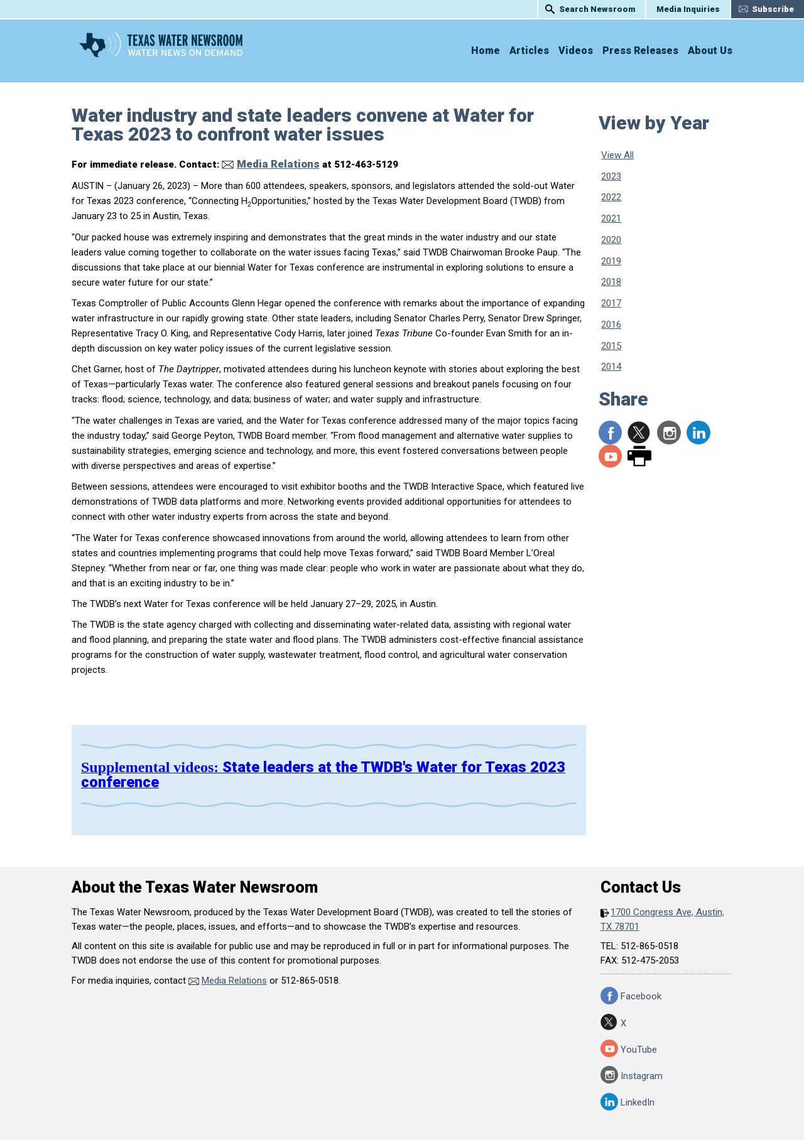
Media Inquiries (688, 9)
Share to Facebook (610, 432)
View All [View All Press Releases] (617, 155)
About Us (710, 50)
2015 (611, 346)
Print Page (639, 456)
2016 (611, 324)
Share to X (639, 432)
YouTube (610, 456)
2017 (611, 303)
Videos (575, 50)
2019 (611, 261)
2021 (611, 218)
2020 (611, 239)
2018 (611, 282)
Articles (529, 50)
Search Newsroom (597, 9)
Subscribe (773, 9)
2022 (611, 197)
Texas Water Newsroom (191, 49)
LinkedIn (698, 432)
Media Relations (271, 163)
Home (485, 50)
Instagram (669, 432)
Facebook (641, 992)
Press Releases (640, 50)
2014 (611, 366)
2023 (611, 176)
